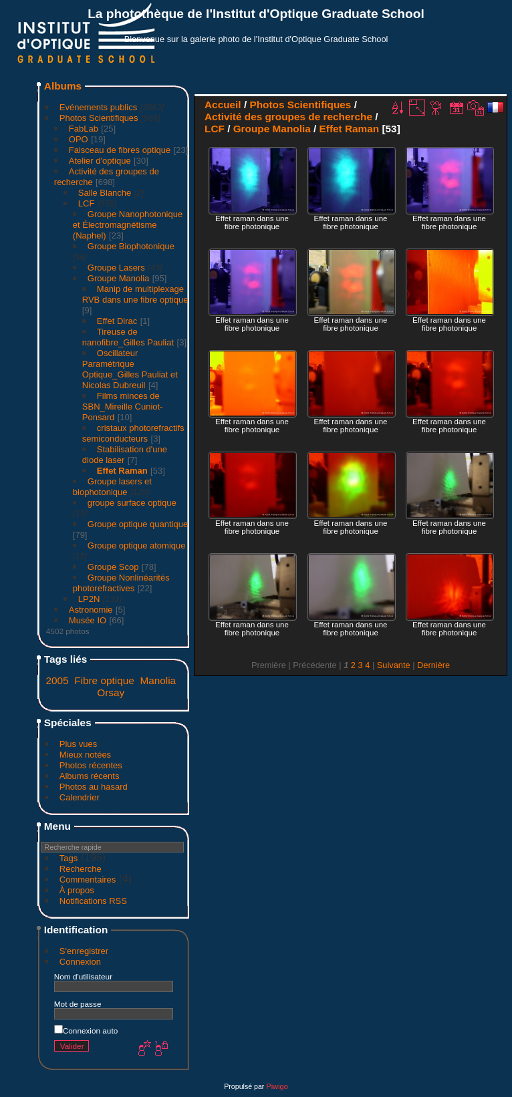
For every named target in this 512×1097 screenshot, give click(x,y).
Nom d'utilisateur (83, 976)
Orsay (110, 692)
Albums (63, 86)
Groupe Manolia (119, 278)
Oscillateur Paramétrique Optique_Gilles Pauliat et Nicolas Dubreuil (130, 369)
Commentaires (87, 880)
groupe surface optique (132, 503)
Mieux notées (85, 755)
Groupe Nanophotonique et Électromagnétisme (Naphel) (127, 225)
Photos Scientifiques (98, 118)
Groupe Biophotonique (131, 246)
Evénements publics (98, 107)
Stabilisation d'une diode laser (124, 454)
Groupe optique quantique (138, 524)
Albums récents (89, 776)
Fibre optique (104, 680)
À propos (76, 890)
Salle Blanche (105, 193)
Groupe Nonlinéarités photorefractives (121, 583)
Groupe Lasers (116, 268)
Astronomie (91, 610)
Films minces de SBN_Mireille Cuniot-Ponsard (122, 406)
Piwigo (276, 1086)
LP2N (89, 599)
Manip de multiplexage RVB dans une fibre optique (135, 294)
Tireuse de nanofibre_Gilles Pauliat (128, 337)
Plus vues (78, 744)
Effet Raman (122, 471)
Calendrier (79, 797)
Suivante (393, 665)
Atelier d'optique (100, 161)
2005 (56, 680)
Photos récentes (90, 765)
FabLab (83, 129)
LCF (86, 203)
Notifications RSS (93, 901)
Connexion (80, 962)
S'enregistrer (83, 951)
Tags (68, 858)
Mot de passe (78, 1003)
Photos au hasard (93, 787)
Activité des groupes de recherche (288, 116)
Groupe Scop (113, 567)
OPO (78, 139)
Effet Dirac (117, 321)
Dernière (433, 665)
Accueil (223, 104)
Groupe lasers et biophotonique (112, 486)
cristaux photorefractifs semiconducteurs (133, 433)
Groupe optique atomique (137, 545)
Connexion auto (86, 1030)
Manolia (158, 680)
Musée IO (87, 620)
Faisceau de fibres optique (119, 150)
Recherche (80, 869)
